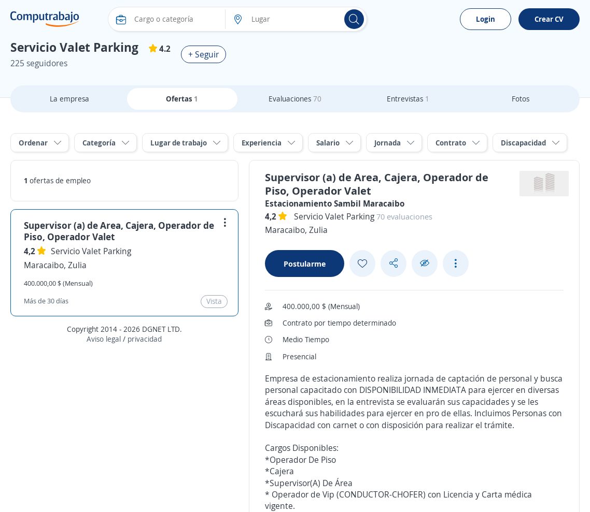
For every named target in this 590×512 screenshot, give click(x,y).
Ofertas (182, 99)
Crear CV (549, 19)
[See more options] (455, 263)
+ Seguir (203, 54)
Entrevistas (408, 99)
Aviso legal (104, 339)
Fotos (520, 99)
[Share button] (393, 263)
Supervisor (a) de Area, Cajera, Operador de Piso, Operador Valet (119, 231)
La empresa (69, 99)
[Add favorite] (362, 263)
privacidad (145, 339)
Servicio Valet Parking (91, 251)
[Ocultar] (424, 263)
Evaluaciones (295, 99)
